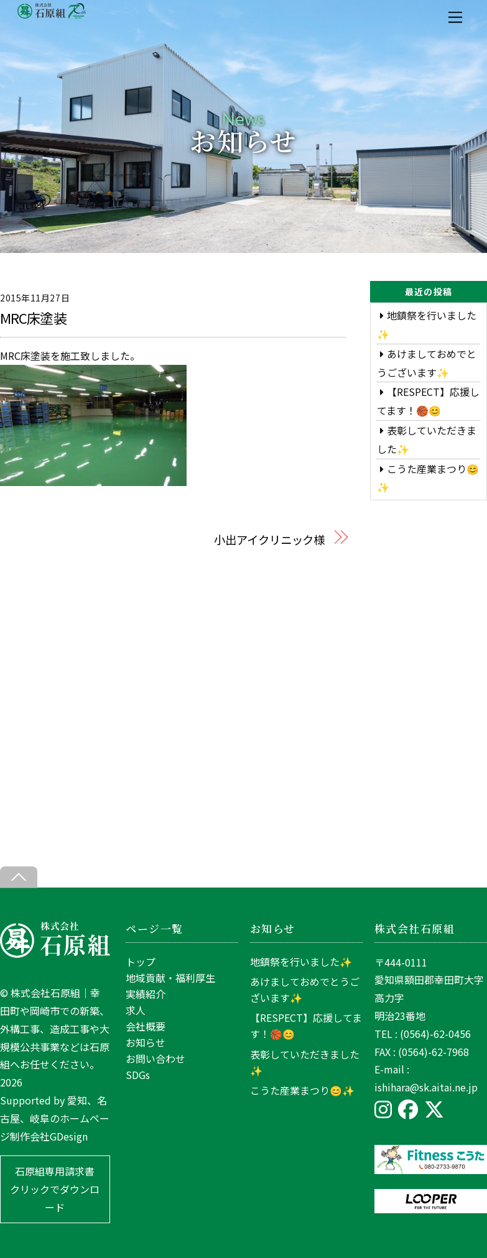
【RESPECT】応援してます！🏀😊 (306, 1025)
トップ (140, 961)
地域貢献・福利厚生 (170, 977)
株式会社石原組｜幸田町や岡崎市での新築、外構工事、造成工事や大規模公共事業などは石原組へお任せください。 (54, 1028)
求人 (136, 1010)
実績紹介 (145, 993)
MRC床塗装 (33, 318)
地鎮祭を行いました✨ (301, 961)
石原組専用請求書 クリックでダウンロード (55, 1189)
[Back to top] (18, 877)
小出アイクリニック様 (269, 539)
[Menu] (455, 17)
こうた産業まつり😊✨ (302, 1090)
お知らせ (145, 1042)
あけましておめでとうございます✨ (304, 989)
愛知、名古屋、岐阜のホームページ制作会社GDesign (54, 1118)
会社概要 (145, 1026)
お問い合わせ (155, 1058)
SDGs (138, 1074)
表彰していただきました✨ (304, 1062)
